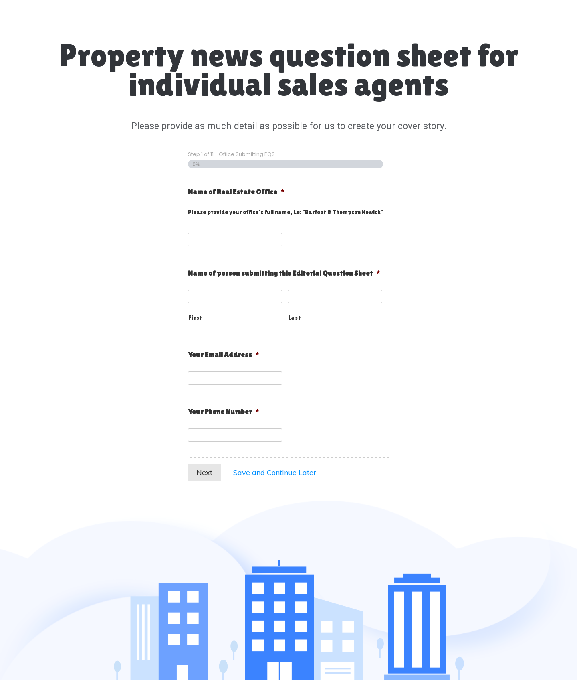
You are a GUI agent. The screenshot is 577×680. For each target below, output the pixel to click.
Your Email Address (223, 354)
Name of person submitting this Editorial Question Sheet (284, 273)
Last (294, 317)
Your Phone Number (223, 411)
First (195, 317)
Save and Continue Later (274, 472)
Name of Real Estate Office (236, 191)
